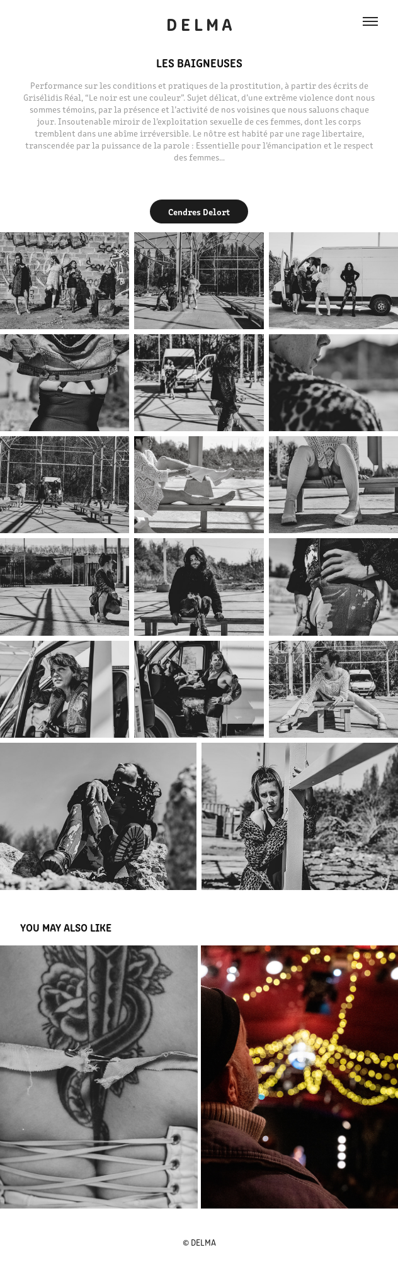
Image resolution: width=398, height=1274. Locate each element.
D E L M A (199, 23)
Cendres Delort (199, 211)
